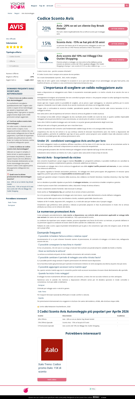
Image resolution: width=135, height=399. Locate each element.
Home (10, 13)
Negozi (16, 13)
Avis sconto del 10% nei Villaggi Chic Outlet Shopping (80, 57)
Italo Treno (42, 292)
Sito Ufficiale (11, 39)
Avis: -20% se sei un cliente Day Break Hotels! (80, 27)
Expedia (41, 298)
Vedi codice (52, 380)
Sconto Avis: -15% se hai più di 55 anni (81, 42)
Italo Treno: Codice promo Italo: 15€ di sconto (49, 367)
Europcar (41, 285)
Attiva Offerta (118, 29)
